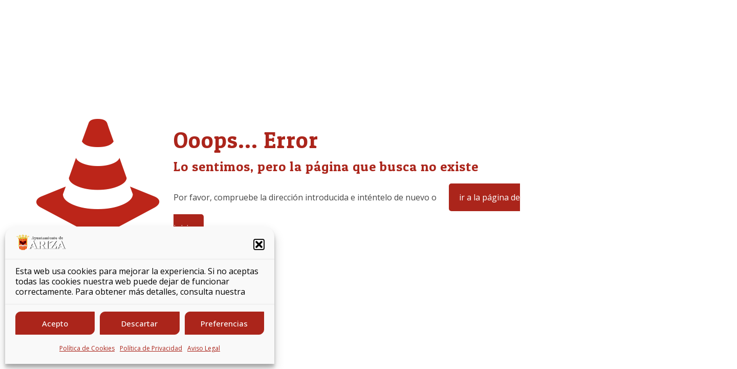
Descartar (139, 323)
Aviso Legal (203, 348)
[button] (259, 244)
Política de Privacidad (151, 348)
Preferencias (224, 323)
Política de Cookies (87, 348)
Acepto (55, 323)
